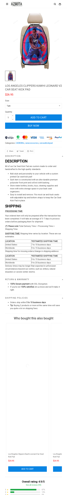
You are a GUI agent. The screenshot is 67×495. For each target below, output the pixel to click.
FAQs (7, 451)
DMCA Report (27, 484)
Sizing (8, 456)
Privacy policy (11, 422)
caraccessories (32, 143)
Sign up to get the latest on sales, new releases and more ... (31, 468)
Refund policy (11, 435)
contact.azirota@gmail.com (16, 411)
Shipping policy (11, 430)
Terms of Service (12, 426)
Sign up (55, 473)
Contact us (9, 447)
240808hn (20, 143)
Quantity (8, 112)
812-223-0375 (11, 407)
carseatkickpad (46, 143)
